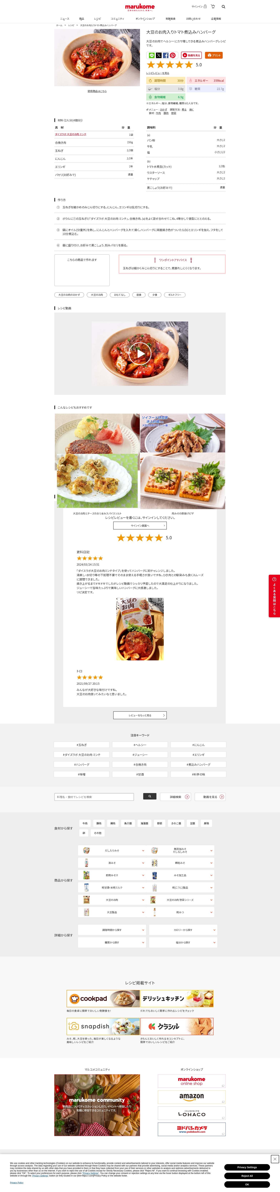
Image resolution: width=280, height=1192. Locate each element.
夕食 (154, 294)
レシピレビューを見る (157, 73)
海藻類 (144, 800)
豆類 (192, 800)
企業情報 (216, 16)
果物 (206, 800)
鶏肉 (112, 800)
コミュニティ (117, 16)
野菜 (173, 112)
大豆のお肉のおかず (69, 294)
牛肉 (158, 112)
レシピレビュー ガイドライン (213, 455)
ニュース (64, 16)
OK (247, 1184)
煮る (184, 109)
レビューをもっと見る (140, 673)
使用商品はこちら (97, 91)
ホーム (59, 25)
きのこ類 (176, 800)
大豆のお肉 (97, 294)
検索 (223, 6)
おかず (163, 109)
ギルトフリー (174, 294)
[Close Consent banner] (275, 1159)
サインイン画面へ (140, 483)
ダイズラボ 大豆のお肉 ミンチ (73, 135)
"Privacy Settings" (90, 1173)
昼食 (138, 294)
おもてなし (120, 294)
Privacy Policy (16, 1182)
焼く (191, 109)
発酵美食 (170, 16)
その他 (97, 810)
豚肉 (166, 112)
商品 (81, 16)
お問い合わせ (192, 16)
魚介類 (128, 800)
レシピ (97, 16)
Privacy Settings (247, 1167)
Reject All (247, 1175)
